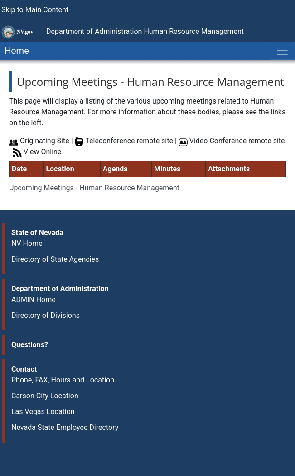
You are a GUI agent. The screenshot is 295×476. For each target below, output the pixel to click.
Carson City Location (44, 395)
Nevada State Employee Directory (64, 427)
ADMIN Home (33, 299)
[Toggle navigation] (282, 51)
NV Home (27, 243)
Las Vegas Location (43, 411)
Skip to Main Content (34, 9)
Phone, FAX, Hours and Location (62, 380)
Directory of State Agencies (55, 259)
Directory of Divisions (45, 315)
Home (14, 50)
